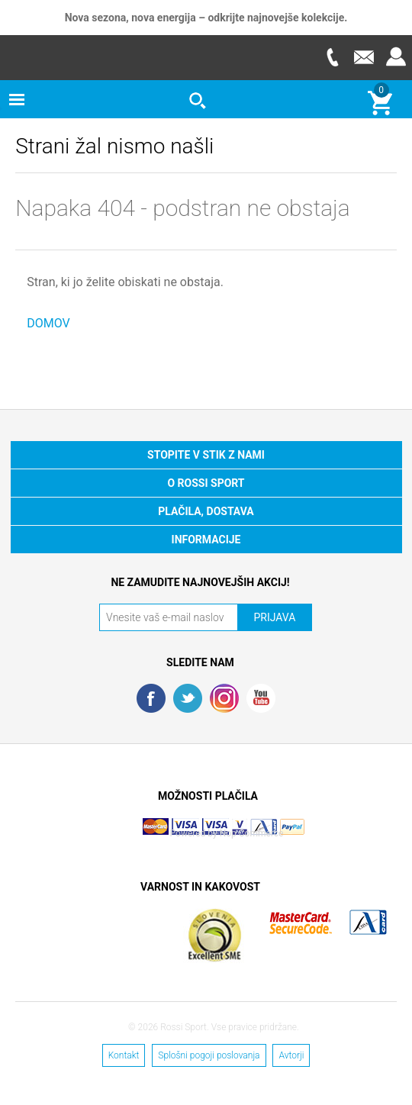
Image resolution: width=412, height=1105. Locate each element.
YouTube (260, 698)
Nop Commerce (252, 833)
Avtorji (291, 1055)
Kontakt (124, 1055)
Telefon (332, 57)
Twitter (187, 698)
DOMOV (48, 323)
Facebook (151, 698)
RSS (224, 698)
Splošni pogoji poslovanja (208, 1055)
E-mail (364, 57)
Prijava (396, 57)
